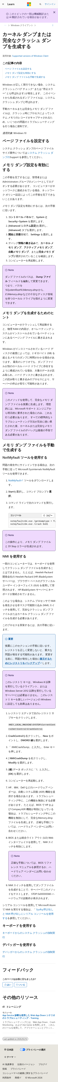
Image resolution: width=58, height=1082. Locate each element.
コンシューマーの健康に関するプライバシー (24, 1073)
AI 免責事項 (8, 1064)
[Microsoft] (29, 4)
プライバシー (17, 1068)
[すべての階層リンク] (5, 25)
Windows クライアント (22, 25)
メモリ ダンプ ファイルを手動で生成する (25, 76)
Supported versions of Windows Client (30, 55)
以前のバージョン (26, 1064)
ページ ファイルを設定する (18, 68)
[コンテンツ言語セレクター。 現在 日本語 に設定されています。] (8, 1049)
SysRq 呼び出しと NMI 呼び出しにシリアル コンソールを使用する (28, 914)
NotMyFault (14, 480)
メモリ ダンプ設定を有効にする (20, 72)
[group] (32, 523)
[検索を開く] (40, 4)
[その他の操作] (53, 25)
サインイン (50, 3)
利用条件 (6, 1077)
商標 (17, 1077)
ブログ (42, 1064)
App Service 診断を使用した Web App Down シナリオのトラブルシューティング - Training (28, 1016)
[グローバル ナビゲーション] (3, 4)
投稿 (4, 1068)
